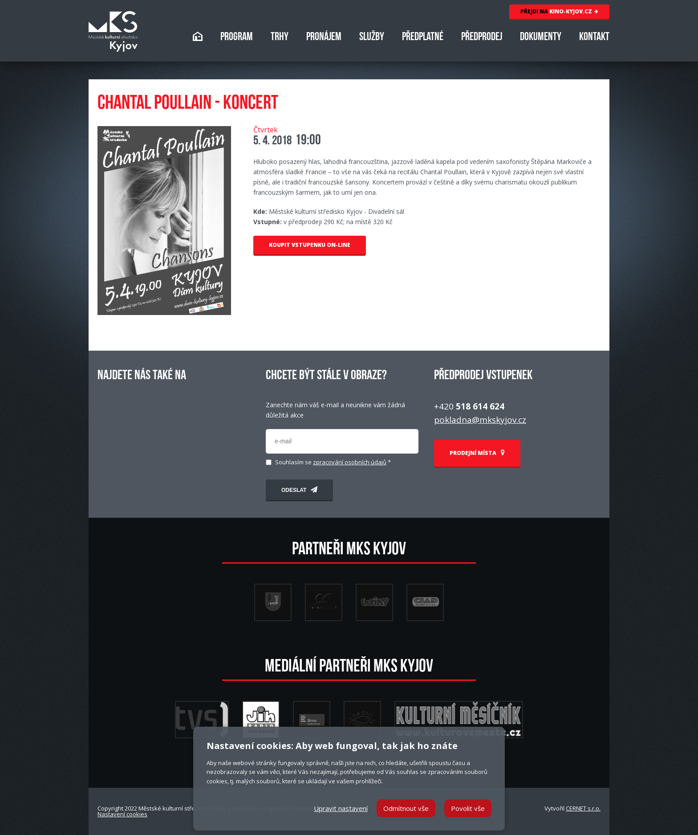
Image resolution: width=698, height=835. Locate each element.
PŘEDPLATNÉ (422, 38)
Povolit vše (468, 808)
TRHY (279, 38)
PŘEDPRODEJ (481, 38)
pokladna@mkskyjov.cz (480, 420)
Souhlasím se (333, 462)
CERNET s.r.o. (583, 808)
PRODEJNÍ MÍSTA (477, 453)
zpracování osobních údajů (349, 462)
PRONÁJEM (323, 38)
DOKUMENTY (540, 38)
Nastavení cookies (122, 814)
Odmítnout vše (406, 808)
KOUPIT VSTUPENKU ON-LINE (309, 245)
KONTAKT (594, 38)
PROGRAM (236, 38)
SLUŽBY (371, 38)
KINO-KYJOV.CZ (559, 11)
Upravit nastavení (341, 808)
